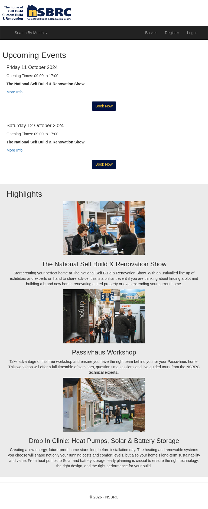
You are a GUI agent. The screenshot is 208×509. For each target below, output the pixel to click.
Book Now (104, 106)
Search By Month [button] (31, 33)
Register (172, 33)
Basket (151, 33)
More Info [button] (14, 92)
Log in (192, 33)
